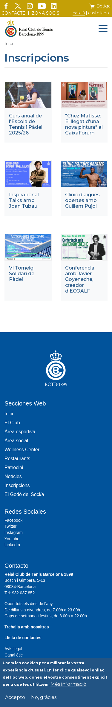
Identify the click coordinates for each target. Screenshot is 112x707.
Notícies (13, 476)
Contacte (13, 13)
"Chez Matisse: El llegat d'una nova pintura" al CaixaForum (84, 124)
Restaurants (17, 458)
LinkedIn (12, 545)
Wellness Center (21, 449)
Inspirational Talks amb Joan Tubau (24, 200)
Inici (8, 43)
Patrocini (13, 467)
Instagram (13, 532)
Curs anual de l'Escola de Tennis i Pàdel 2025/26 (25, 124)
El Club (12, 422)
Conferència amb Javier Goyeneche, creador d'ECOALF (79, 279)
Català (79, 13)
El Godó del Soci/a (24, 494)
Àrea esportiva (19, 431)
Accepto (15, 700)
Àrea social (16, 440)
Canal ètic (13, 655)
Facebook (13, 520)
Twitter (10, 526)
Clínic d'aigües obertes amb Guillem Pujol (82, 200)
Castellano (98, 13)
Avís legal (13, 649)
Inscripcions (17, 485)
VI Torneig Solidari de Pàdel (21, 273)
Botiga (103, 6)
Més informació (68, 686)
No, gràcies (43, 700)
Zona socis (45, 13)
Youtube (11, 539)
